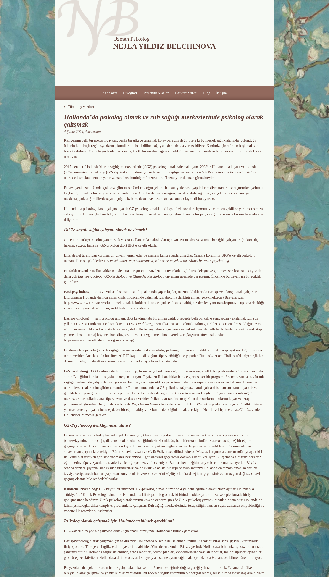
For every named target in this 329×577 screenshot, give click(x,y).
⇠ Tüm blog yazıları (79, 107)
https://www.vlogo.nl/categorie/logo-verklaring (98, 340)
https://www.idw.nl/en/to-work (86, 303)
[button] (110, 93)
